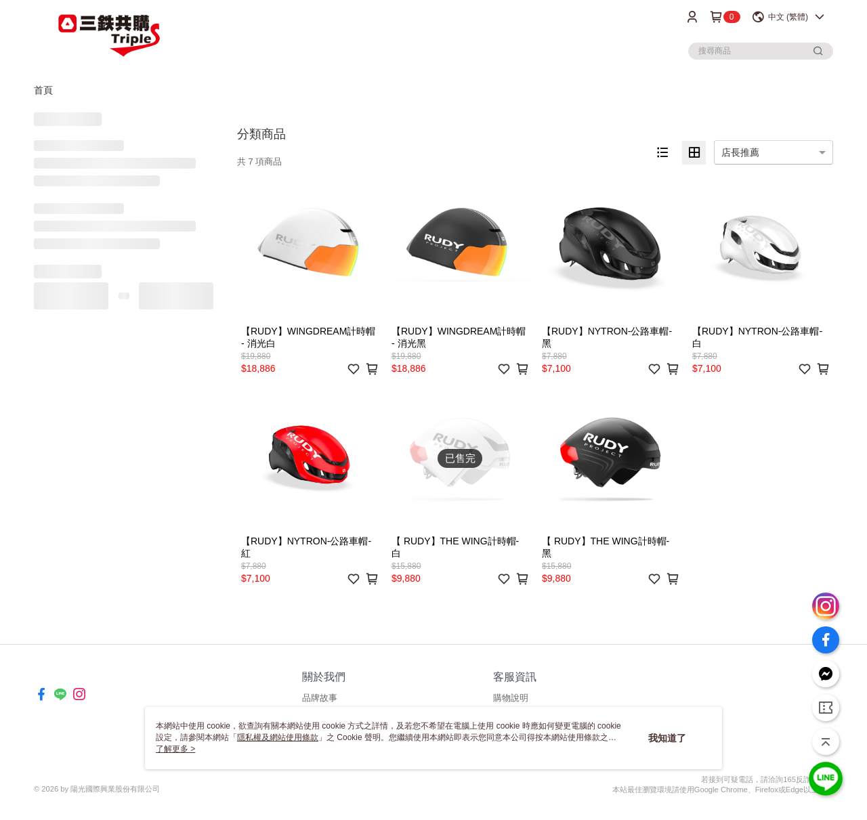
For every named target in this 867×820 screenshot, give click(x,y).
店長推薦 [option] (740, 152)
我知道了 (667, 738)
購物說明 (510, 698)
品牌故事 (319, 698)
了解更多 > (175, 749)
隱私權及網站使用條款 (277, 737)
